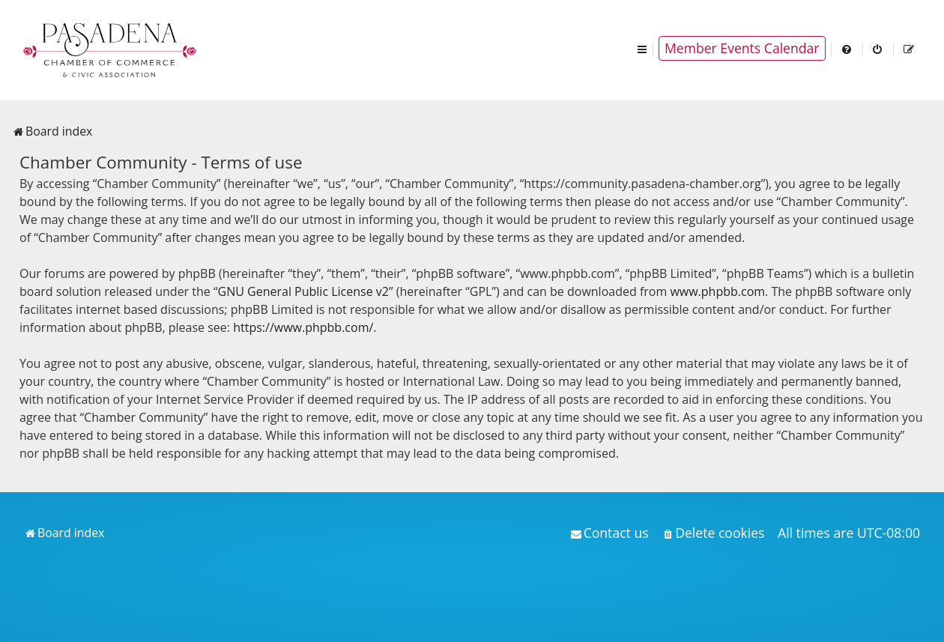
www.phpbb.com (717, 291)
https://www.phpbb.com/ (303, 327)
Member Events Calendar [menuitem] (742, 48)
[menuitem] (847, 48)
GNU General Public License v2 (303, 291)
